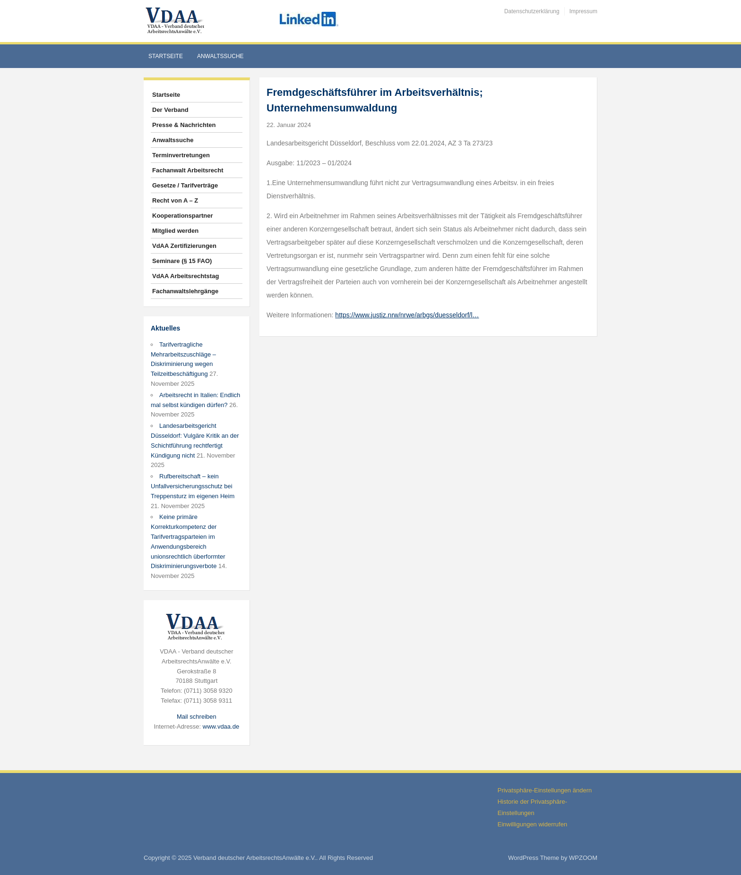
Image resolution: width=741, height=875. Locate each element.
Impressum (583, 11)
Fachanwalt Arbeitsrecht (188, 170)
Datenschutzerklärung (532, 11)
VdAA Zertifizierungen (184, 245)
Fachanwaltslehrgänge (185, 291)
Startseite (165, 56)
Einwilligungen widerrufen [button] (532, 824)
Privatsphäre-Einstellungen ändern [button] (545, 790)
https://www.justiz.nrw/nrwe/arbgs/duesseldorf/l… (407, 315)
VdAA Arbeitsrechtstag (185, 276)
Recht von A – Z (175, 200)
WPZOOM (583, 857)
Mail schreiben (196, 716)
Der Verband (170, 109)
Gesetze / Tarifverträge (185, 185)
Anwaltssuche (220, 56)
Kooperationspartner (182, 215)
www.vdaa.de (221, 726)
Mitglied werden (175, 230)
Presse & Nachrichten (183, 124)
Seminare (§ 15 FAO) (182, 260)
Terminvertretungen (181, 155)
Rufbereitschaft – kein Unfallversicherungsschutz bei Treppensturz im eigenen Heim (192, 486)
